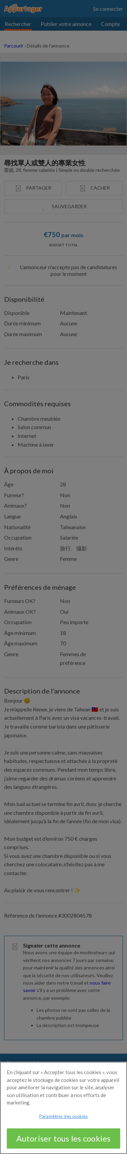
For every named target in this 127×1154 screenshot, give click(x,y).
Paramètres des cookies (63, 1120)
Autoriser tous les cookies (63, 1142)
